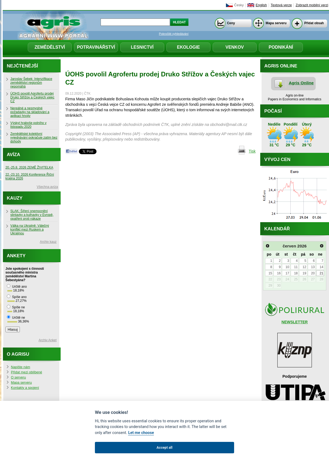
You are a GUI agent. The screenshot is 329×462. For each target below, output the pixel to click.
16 (279, 273)
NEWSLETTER (294, 322)
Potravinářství (96, 47)
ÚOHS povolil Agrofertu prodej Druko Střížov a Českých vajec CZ (32, 97)
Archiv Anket (48, 340)
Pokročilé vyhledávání (174, 33)
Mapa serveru (276, 23)
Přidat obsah (314, 23)
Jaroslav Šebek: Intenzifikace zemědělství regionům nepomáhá (31, 82)
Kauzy (15, 198)
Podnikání (281, 47)
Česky (239, 5)
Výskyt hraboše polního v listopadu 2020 (28, 125)
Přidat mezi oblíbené (26, 372)
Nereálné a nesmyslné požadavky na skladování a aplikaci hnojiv (29, 112)
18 (295, 273)
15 (270, 273)
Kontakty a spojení (25, 388)
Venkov (234, 47)
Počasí (273, 111)
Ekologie (188, 47)
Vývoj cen (277, 159)
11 (295, 267)
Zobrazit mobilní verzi (312, 5)
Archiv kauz (48, 242)
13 (313, 267)
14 (321, 267)
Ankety (16, 255)
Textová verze (281, 5)
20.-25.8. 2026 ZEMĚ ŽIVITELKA (29, 167)
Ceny (231, 23)
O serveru (18, 377)
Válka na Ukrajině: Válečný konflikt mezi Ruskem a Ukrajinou (29, 229)
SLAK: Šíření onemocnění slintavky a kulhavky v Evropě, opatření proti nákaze (32, 215)
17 (287, 273)
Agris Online (301, 82)
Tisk (252, 151)
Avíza (13, 154)
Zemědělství (50, 47)
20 (313, 273)
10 (287, 267)
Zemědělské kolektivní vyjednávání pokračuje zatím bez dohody (33, 137)
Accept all (164, 447)
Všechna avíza (47, 187)
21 (321, 273)
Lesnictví (142, 47)
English (261, 5)
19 (304, 273)
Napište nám (20, 367)
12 (304, 267)
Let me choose (141, 432)
